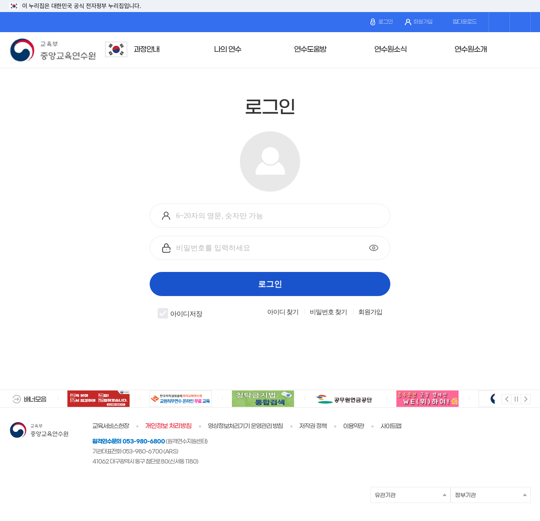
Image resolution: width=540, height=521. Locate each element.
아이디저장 (180, 313)
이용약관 (353, 426)
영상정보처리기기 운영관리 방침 (245, 426)
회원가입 (418, 22)
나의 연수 (227, 49)
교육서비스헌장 (110, 426)
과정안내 (146, 49)
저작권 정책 (313, 426)
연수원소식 (390, 49)
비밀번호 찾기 (328, 312)
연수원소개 (471, 49)
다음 (525, 398)
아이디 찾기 (282, 312)
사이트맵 (390, 426)
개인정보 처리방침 (168, 426)
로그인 (381, 21)
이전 (506, 398)
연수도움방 (310, 49)
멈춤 (515, 398)
